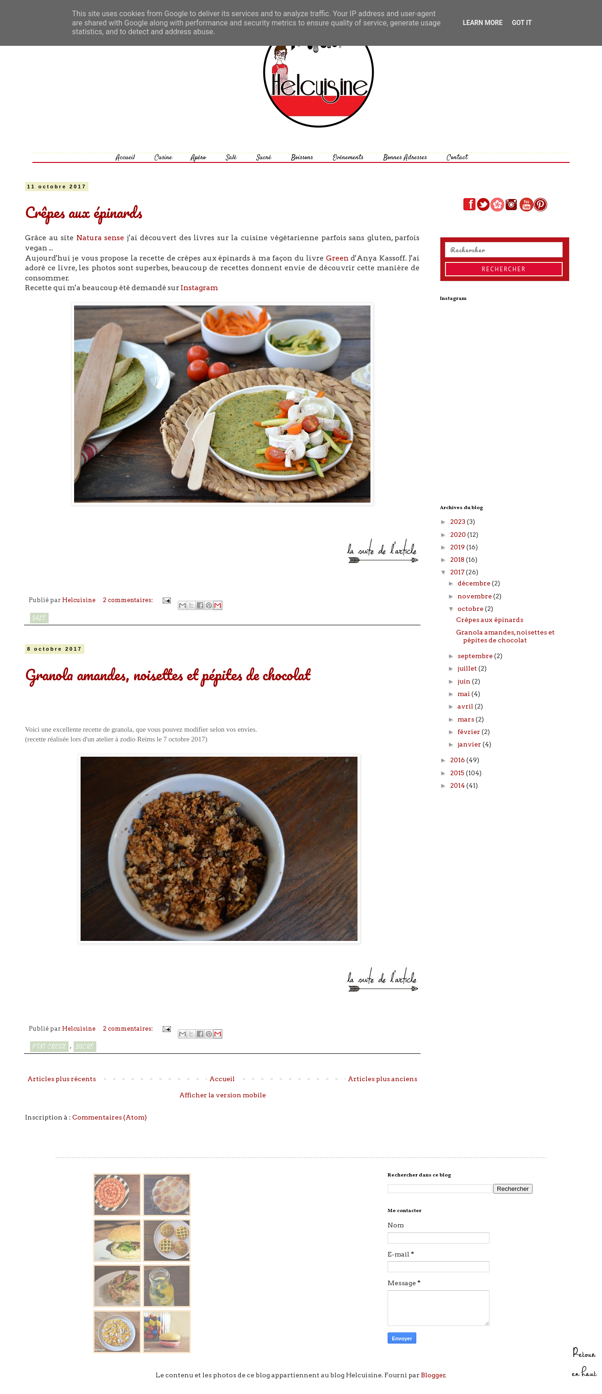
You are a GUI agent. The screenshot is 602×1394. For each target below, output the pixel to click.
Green (337, 258)
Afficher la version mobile (222, 1095)
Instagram (199, 287)
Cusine (163, 157)
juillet (468, 668)
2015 (458, 773)
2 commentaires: (128, 600)
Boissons (302, 157)
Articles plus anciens (382, 1079)
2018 (458, 559)
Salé (231, 157)
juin (465, 681)
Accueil (125, 157)
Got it (522, 22)
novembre (475, 596)
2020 (458, 534)
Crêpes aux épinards (83, 212)
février (470, 731)
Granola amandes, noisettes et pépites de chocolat (167, 674)
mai (464, 693)
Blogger (433, 1375)
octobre (471, 608)
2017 (458, 572)
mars (467, 719)
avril (466, 706)
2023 (458, 521)
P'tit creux (49, 1047)
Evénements (348, 157)
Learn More (482, 22)
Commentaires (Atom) (109, 1117)
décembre (475, 583)
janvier (470, 744)
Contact (457, 157)
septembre (476, 656)
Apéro (198, 157)
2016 (458, 760)
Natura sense (100, 237)
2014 (458, 785)
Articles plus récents (61, 1079)
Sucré (264, 157)
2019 (458, 547)
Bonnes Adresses (405, 157)
